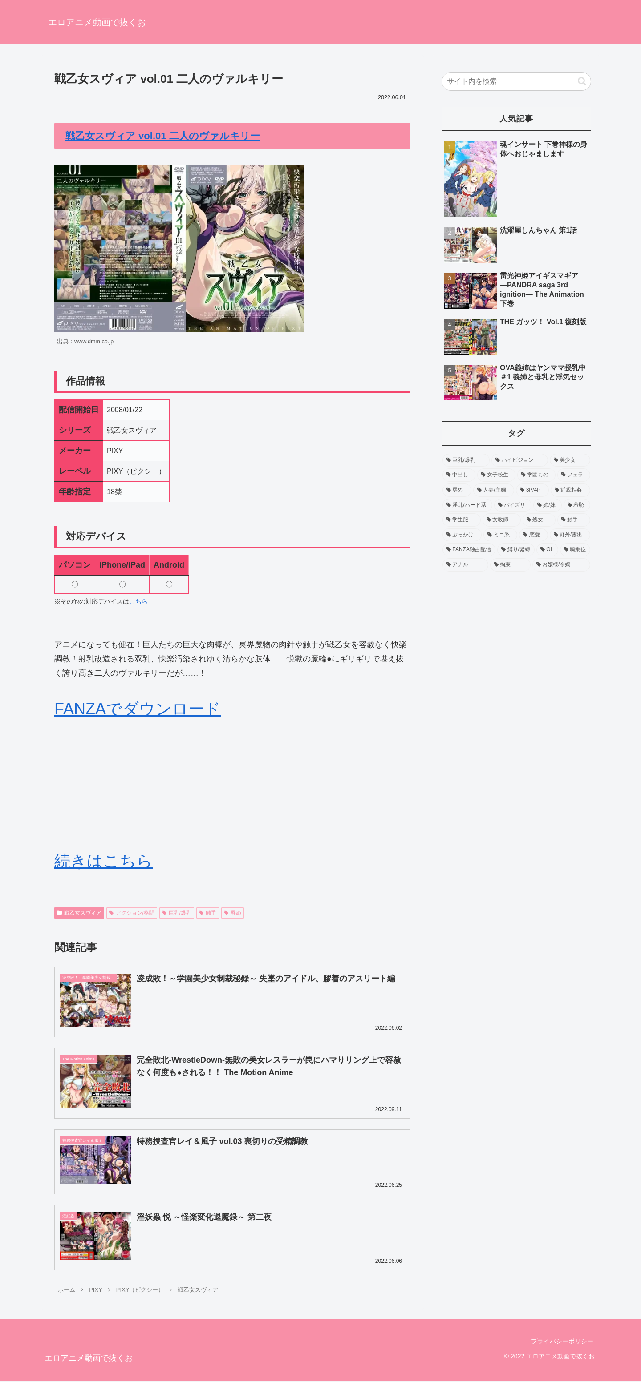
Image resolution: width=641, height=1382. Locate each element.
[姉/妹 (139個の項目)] (547, 505)
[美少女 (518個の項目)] (570, 460)
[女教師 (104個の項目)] (502, 520)
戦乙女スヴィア (79, 913)
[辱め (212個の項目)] (456, 490)
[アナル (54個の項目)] (465, 565)
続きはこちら (103, 861)
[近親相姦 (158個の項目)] (570, 490)
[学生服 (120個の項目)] (461, 520)
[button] (582, 81)
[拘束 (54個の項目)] (510, 565)
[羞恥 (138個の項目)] (577, 505)
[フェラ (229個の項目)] (573, 475)
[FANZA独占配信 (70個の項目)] (468, 549)
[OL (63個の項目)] (547, 549)
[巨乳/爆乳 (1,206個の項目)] (466, 460)
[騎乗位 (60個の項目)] (575, 549)
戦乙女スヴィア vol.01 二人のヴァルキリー (162, 135)
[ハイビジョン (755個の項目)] (519, 460)
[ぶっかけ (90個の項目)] (462, 535)
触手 (207, 913)
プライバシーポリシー (560, 1342)
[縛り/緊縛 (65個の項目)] (516, 549)
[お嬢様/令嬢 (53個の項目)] (561, 565)
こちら (138, 601)
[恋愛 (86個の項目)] (533, 535)
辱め (232, 913)
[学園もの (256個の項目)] (536, 475)
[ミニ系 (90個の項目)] (500, 535)
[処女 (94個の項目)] (539, 520)
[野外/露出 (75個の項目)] (570, 535)
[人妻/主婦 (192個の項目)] (493, 490)
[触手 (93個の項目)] (573, 520)
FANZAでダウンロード (137, 709)
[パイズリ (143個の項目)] (512, 505)
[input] (516, 81)
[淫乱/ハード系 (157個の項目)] (467, 505)
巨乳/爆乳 (176, 913)
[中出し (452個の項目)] (458, 475)
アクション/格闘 (131, 913)
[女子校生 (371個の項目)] (496, 475)
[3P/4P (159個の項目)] (532, 490)
